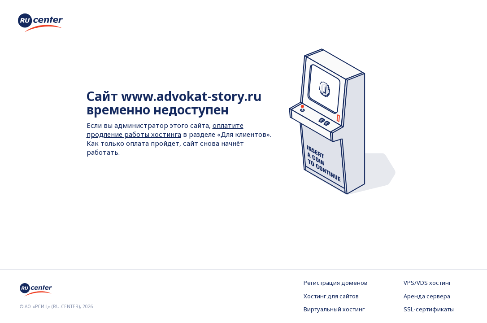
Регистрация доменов (335, 283)
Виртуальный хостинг (334, 309)
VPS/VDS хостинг (427, 283)
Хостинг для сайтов (331, 296)
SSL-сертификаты (429, 309)
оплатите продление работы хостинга (165, 130)
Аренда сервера (427, 296)
